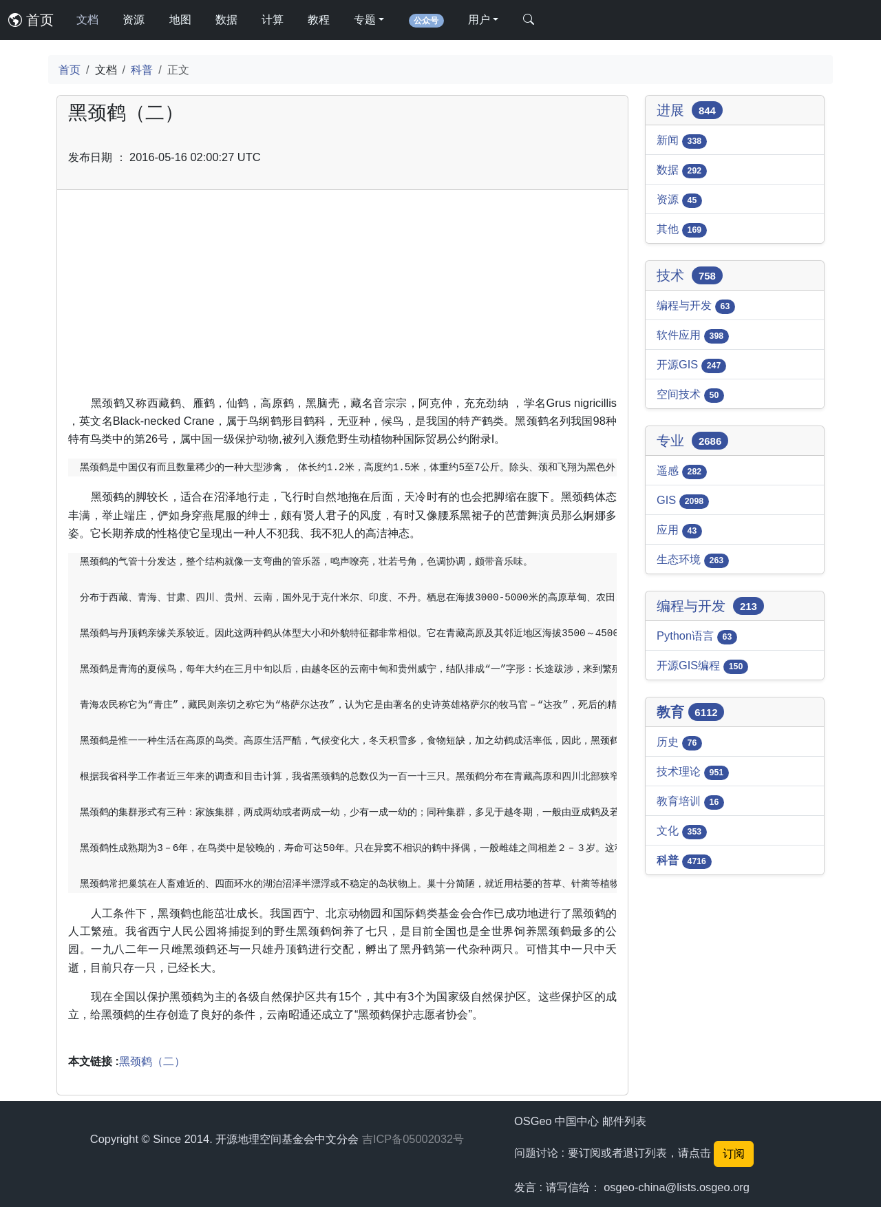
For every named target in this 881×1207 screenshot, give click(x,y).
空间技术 (690, 395)
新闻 (682, 141)
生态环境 (693, 560)
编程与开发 (696, 306)
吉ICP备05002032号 (413, 1139)
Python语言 (697, 636)
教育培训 (690, 802)
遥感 (682, 471)
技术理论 (693, 772)
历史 (679, 743)
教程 (319, 19)
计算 (273, 19)
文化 (682, 831)
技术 (690, 275)
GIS (683, 501)
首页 (31, 20)
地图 (180, 19)
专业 (692, 441)
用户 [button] (479, 19)
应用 (679, 530)
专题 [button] (365, 19)
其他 (682, 230)
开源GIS (691, 365)
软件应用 (693, 336)
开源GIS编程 (702, 666)
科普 (142, 69)
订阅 (734, 1153)
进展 (690, 110)
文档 (87, 19)
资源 (134, 19)
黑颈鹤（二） (152, 1061)
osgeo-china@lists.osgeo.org (677, 1187)
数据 (226, 19)
